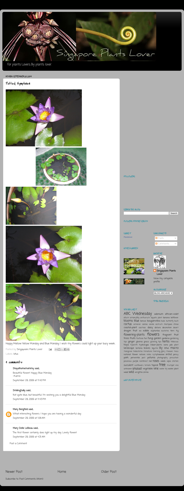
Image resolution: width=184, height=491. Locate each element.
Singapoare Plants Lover (166, 272)
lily (160, 348)
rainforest (143, 361)
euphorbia (155, 330)
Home (62, 471)
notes (149, 354)
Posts (159, 238)
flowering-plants (134, 335)
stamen (175, 361)
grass (146, 341)
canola (151, 324)
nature (142, 354)
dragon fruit (130, 330)
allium (126, 317)
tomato (148, 365)
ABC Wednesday (138, 313)
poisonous (128, 361)
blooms (128, 321)
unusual (137, 368)
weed (126, 372)
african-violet (171, 314)
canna (145, 324)
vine (156, 368)
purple (135, 361)
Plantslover (128, 237)
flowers (153, 334)
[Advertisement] (61, 460)
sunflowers (139, 365)
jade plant (174, 345)
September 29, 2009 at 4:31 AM (29, 437)
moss (176, 351)
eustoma (165, 330)
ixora (166, 344)
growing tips (155, 341)
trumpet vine (172, 365)
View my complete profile (163, 280)
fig (177, 330)
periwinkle (135, 357)
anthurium (145, 317)
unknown (128, 368)
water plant (173, 368)
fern (172, 330)
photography (162, 357)
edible (146, 330)
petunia (151, 357)
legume (155, 348)
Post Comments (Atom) (31, 479)
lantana (139, 348)
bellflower (174, 317)
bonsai (143, 320)
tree (162, 365)
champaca (168, 324)
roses (156, 361)
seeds (163, 361)
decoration (167, 327)
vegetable (148, 368)
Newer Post (14, 471)
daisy (150, 327)
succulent (128, 365)
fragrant (167, 335)
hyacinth (134, 345)
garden (157, 338)
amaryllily (134, 317)
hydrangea (144, 344)
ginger (131, 341)
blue (136, 321)
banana (166, 317)
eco (140, 330)
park (126, 357)
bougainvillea (153, 321)
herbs (165, 341)
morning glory (159, 351)
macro (174, 348)
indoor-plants (156, 344)
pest (143, 357)
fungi (150, 338)
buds (163, 321)
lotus (15, 354)
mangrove (128, 351)
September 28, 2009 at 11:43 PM (29, 399)
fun (145, 338)
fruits (132, 338)
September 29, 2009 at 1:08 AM (29, 418)
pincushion (174, 357)
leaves (147, 348)
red (150, 361)
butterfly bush (172, 321)
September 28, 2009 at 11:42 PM (29, 380)
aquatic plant (156, 317)
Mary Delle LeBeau (23, 428)
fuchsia (139, 338)
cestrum (159, 324)
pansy (175, 354)
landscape (129, 348)
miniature (147, 351)
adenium (158, 314)
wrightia (139, 372)
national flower (131, 354)
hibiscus (174, 341)
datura (158, 327)
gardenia (166, 338)
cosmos (142, 327)
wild (131, 372)
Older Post (109, 471)
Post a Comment (18, 443)
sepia (169, 361)
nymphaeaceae (158, 354)
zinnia (145, 372)
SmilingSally (19, 390)
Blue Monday (52, 344)
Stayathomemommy (23, 368)
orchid (169, 354)
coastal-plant (130, 327)
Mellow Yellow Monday (26, 344)
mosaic (169, 351)
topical (155, 365)
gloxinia (139, 341)
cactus (128, 324)
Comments (162, 244)
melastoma (137, 351)
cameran (137, 324)
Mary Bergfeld (20, 409)
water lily (163, 368)
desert (175, 327)
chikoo (176, 324)
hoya (126, 345)
